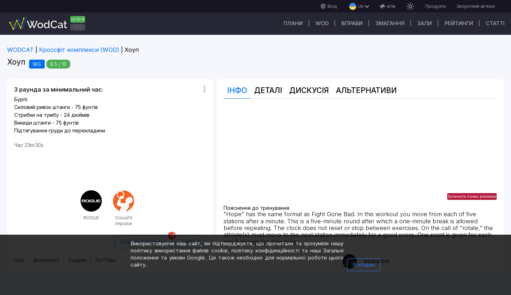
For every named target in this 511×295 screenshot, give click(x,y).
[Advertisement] (360, 155)
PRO (78, 26)
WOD (322, 23)
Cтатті (495, 23)
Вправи (352, 23)
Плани (293, 23)
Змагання (390, 23)
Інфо (237, 90)
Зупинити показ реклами (472, 196)
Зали (424, 23)
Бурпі (20, 99)
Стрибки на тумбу (36, 115)
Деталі (268, 90)
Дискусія (309, 90)
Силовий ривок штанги (42, 107)
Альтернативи (366, 90)
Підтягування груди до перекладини (59, 130)
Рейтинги (459, 23)
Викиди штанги (32, 123)
